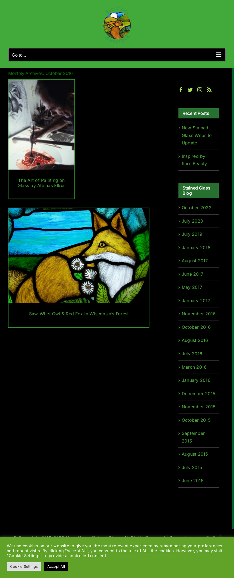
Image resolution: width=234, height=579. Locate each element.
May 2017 (192, 287)
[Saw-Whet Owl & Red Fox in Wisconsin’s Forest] (78, 267)
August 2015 (195, 454)
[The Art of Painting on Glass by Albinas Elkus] (41, 139)
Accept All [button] (56, 566)
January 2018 (196, 247)
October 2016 (196, 327)
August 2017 (195, 260)
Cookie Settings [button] (24, 566)
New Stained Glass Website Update (197, 135)
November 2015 (199, 406)
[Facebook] (180, 89)
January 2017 (196, 300)
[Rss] (209, 89)
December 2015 (198, 393)
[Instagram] (199, 89)
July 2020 (192, 221)
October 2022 (197, 207)
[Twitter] (190, 89)
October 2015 (196, 420)
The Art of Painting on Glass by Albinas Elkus (41, 183)
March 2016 (194, 367)
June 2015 (193, 480)
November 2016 (199, 313)
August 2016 (195, 340)
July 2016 (192, 353)
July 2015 (192, 467)
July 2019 (192, 234)
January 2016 (196, 380)
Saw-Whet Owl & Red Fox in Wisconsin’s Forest (79, 313)
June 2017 (192, 274)
